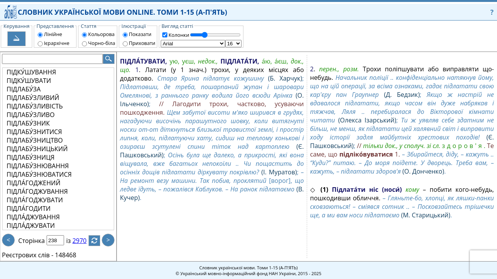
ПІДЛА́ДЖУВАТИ (31, 225)
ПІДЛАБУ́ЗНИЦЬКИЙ (37, 149)
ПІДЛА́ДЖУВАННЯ (33, 217)
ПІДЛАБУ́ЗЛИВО (31, 114)
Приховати (142, 43)
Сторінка (31, 240)
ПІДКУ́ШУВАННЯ (31, 72)
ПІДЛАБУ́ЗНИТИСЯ (34, 131)
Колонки (179, 34)
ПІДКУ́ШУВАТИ (29, 80)
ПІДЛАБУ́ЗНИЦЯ (30, 157)
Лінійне (53, 34)
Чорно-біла (101, 43)
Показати (140, 34)
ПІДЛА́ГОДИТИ (28, 208)
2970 (84, 240)
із (73, 240)
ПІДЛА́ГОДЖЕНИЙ (34, 183)
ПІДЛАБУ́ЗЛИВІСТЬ (35, 106)
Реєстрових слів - (27, 255)
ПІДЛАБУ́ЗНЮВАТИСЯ (39, 174)
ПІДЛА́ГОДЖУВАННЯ (37, 191)
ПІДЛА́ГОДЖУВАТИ (35, 200)
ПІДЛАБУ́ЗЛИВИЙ (33, 97)
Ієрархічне (57, 43)
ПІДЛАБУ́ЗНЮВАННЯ (38, 166)
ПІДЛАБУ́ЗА (24, 89)
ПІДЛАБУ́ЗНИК (28, 123)
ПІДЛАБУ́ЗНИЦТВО (35, 140)
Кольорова (101, 34)
